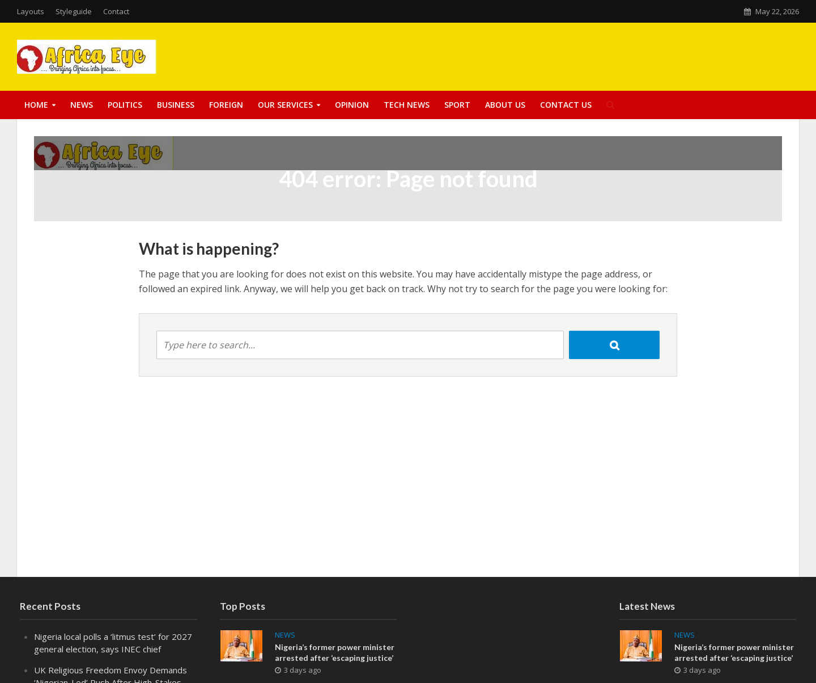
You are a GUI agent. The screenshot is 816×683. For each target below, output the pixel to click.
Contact (116, 11)
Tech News (407, 104)
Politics (125, 104)
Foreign (226, 104)
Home (36, 104)
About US (505, 104)
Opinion (352, 104)
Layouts (30, 11)
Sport (457, 104)
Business (175, 104)
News (81, 104)
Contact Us (566, 104)
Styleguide (74, 11)
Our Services (285, 104)
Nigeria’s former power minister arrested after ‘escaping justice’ (334, 652)
